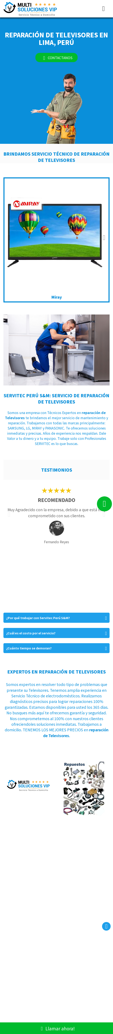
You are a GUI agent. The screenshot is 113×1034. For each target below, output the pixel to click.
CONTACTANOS (56, 57)
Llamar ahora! (56, 1028)
